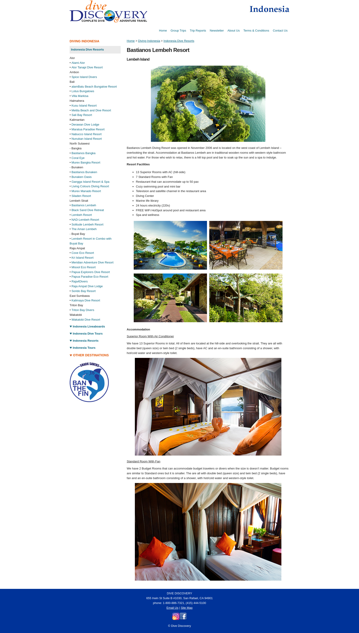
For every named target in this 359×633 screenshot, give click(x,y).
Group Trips (178, 30)
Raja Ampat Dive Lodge (87, 286)
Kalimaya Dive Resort (85, 300)
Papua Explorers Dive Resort (90, 272)
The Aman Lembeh (84, 229)
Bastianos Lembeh (83, 205)
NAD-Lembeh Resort (85, 219)
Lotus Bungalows (82, 91)
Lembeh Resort (81, 215)
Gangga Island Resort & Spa (90, 181)
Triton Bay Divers (82, 310)
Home (163, 30)
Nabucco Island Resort (86, 134)
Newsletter (217, 30)
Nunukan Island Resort (86, 138)
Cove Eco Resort (82, 253)
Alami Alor (78, 62)
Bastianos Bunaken (84, 172)
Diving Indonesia (149, 41)
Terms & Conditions (256, 30)
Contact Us (280, 30)
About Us (233, 30)
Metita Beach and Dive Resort (91, 110)
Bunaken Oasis (81, 177)
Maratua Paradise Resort (88, 129)
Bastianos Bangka (83, 153)
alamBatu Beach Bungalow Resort (94, 86)
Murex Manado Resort (86, 191)
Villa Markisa (79, 96)
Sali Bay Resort (81, 115)
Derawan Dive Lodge (85, 124)
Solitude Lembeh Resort (87, 224)
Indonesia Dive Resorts (178, 41)
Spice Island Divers (84, 77)
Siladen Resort (81, 196)
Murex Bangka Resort (85, 162)
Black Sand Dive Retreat (87, 210)
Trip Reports (198, 30)
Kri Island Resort (82, 257)
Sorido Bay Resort (83, 291)
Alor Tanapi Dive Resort (87, 67)
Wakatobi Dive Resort (85, 319)
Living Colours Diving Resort (90, 186)
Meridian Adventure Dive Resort (92, 262)
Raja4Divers (79, 281)
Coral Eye (77, 158)
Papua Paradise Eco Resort (89, 276)
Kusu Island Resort (84, 105)
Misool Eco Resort (83, 267)
